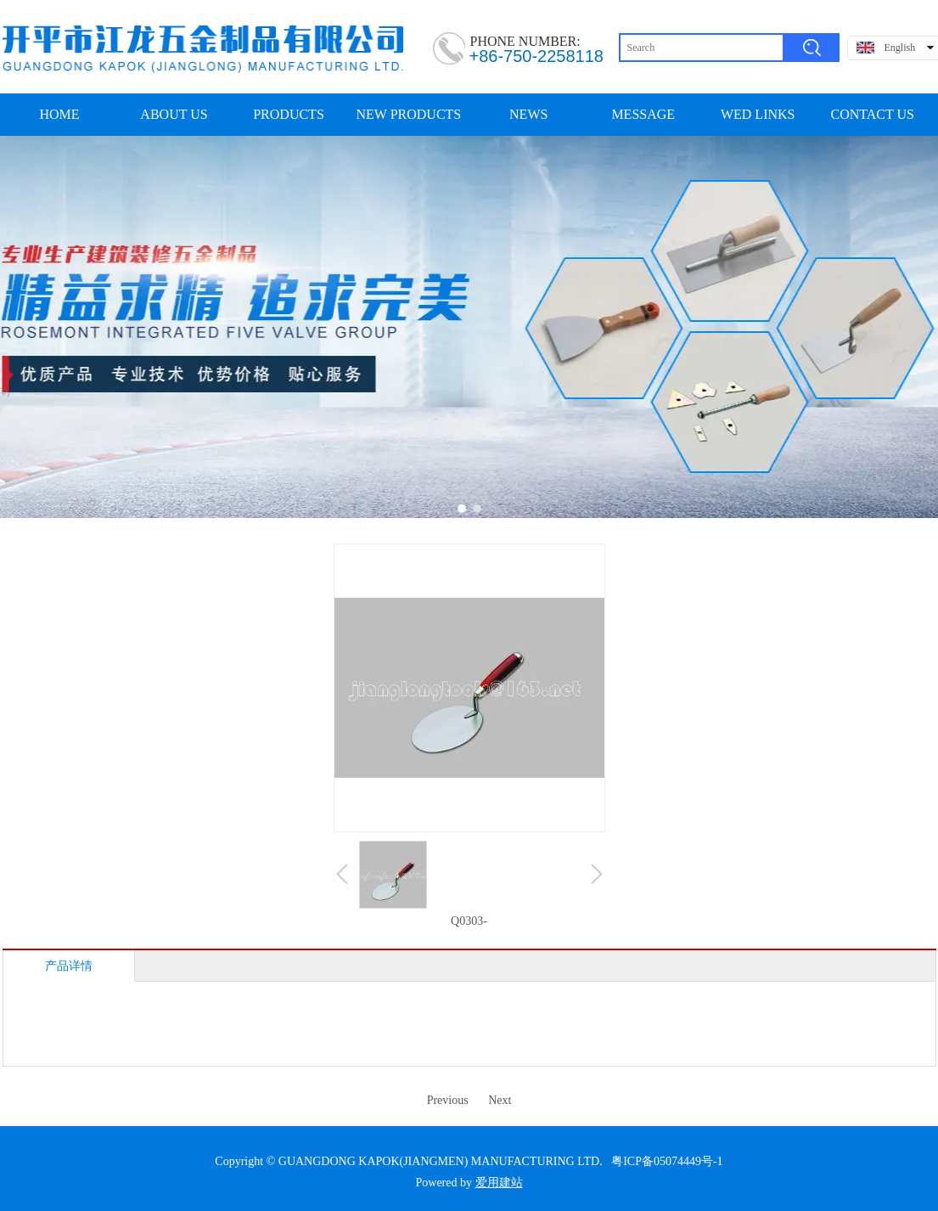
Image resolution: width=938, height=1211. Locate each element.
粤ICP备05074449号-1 (666, 1161)
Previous (448, 1100)
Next (499, 1100)
